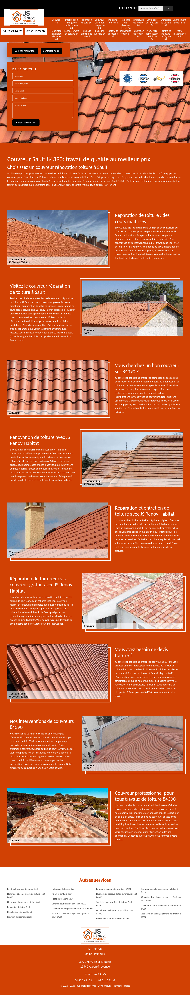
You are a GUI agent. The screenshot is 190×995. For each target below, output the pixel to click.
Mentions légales (121, 985)
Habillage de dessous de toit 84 (126, 23)
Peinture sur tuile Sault (62, 894)
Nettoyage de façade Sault (63, 889)
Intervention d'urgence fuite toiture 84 (71, 23)
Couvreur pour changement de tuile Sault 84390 (159, 891)
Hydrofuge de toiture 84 (138, 22)
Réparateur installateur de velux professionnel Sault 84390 (161, 899)
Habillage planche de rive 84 (86, 33)
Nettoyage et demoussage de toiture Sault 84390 (26, 896)
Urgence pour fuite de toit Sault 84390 (69, 903)
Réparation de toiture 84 (138, 33)
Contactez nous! (51, 50)
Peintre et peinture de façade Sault (22, 889)
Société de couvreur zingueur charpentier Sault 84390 (70, 915)
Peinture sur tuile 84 (99, 32)
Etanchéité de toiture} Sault (19, 912)
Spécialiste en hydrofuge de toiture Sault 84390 (114, 904)
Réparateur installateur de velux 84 (56, 35)
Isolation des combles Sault (19, 917)
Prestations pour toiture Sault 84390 (112, 918)
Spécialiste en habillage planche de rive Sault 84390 (161, 915)
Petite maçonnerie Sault (62, 898)
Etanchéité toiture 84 (125, 32)
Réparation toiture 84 (86, 21)
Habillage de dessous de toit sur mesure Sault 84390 (116, 896)
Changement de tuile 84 (179, 21)
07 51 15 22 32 (35, 31)
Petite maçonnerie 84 (179, 33)
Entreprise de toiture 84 (165, 22)
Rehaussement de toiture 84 (71, 32)
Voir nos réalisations (25, 50)
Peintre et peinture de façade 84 (166, 35)
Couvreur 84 (56, 21)
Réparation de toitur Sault (18, 907)
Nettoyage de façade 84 (112, 33)
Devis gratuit (104, 985)
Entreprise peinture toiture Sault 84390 (113, 889)
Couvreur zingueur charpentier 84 (100, 23)
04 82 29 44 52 (12, 31)
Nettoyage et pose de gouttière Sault (23, 902)
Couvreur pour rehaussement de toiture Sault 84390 (161, 907)
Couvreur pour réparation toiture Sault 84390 (72, 908)
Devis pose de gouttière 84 (152, 22)
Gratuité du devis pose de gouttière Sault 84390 (114, 912)
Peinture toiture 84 (113, 21)
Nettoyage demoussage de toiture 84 (152, 35)
